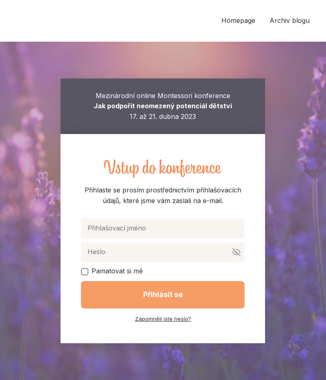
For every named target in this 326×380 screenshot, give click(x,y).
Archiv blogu (290, 20)
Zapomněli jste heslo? (163, 318)
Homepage (238, 20)
